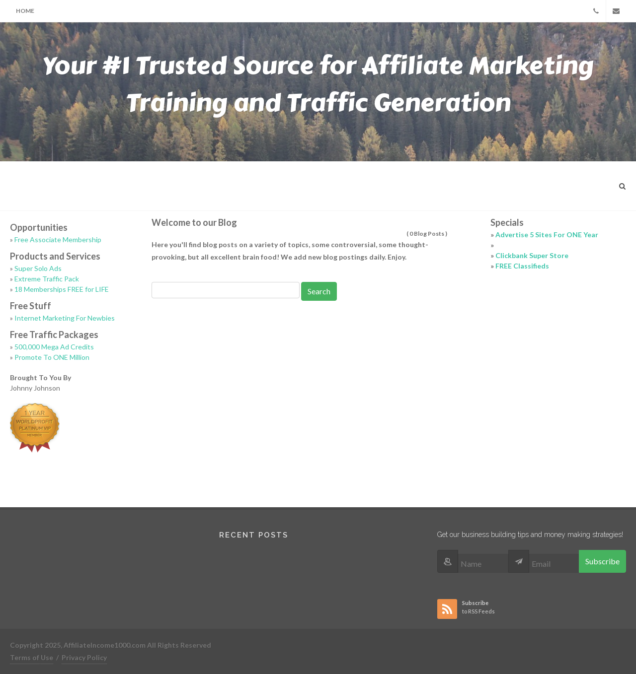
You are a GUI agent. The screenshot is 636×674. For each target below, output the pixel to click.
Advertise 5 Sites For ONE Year (546, 234)
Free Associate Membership (57, 239)
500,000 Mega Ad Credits (54, 346)
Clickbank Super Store (531, 255)
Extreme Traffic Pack (46, 278)
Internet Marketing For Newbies (64, 318)
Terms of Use (31, 657)
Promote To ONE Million (51, 357)
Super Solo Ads (38, 268)
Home (25, 10)
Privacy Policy (84, 657)
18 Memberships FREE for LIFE (61, 289)
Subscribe (602, 561)
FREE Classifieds (522, 266)
